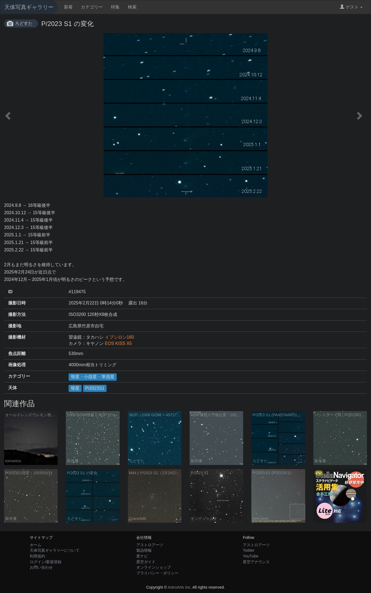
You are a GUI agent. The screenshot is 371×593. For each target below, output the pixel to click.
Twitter (248, 550)
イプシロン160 (119, 337)
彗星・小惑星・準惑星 (92, 376)
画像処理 (17, 364)
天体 (12, 387)
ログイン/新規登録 (45, 562)
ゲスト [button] (351, 7)
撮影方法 (17, 314)
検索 (132, 7)
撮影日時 (17, 303)
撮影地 (14, 326)
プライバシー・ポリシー (157, 573)
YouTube (250, 556)
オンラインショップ (153, 567)
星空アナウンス (256, 562)
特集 (115, 7)
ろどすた (24, 23)
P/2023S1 (94, 388)
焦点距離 (17, 353)
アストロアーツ (149, 545)
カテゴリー (92, 7)
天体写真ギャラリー (29, 7)
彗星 (75, 388)
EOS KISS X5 (118, 343)
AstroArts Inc (179, 587)
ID (10, 291)
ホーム (35, 545)
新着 (68, 7)
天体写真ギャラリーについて (54, 550)
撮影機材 (17, 337)
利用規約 (37, 556)
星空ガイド (145, 562)
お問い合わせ (41, 567)
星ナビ (142, 556)
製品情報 (144, 550)
